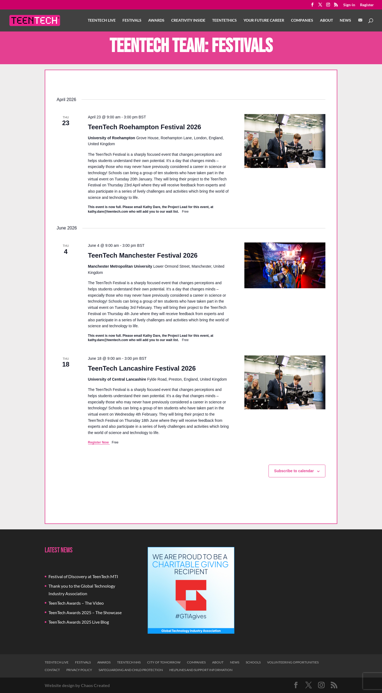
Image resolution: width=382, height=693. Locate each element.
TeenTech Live (102, 20)
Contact (52, 670)
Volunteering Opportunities (293, 662)
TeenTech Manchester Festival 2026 (143, 255)
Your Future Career (264, 20)
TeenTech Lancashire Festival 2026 (142, 368)
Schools (253, 662)
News (345, 20)
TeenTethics (224, 20)
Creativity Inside (188, 20)
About (326, 20)
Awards (156, 20)
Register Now (99, 442)
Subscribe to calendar (294, 471)
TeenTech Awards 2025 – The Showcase (85, 612)
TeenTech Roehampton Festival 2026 (144, 127)
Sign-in (349, 5)
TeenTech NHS (129, 662)
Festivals (131, 20)
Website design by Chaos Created (77, 685)
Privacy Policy (79, 670)
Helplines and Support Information (200, 670)
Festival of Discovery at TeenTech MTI (83, 576)
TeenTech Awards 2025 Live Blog (78, 621)
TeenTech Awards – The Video (76, 602)
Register (367, 5)
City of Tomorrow (163, 662)
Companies (302, 20)
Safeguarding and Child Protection (131, 670)
